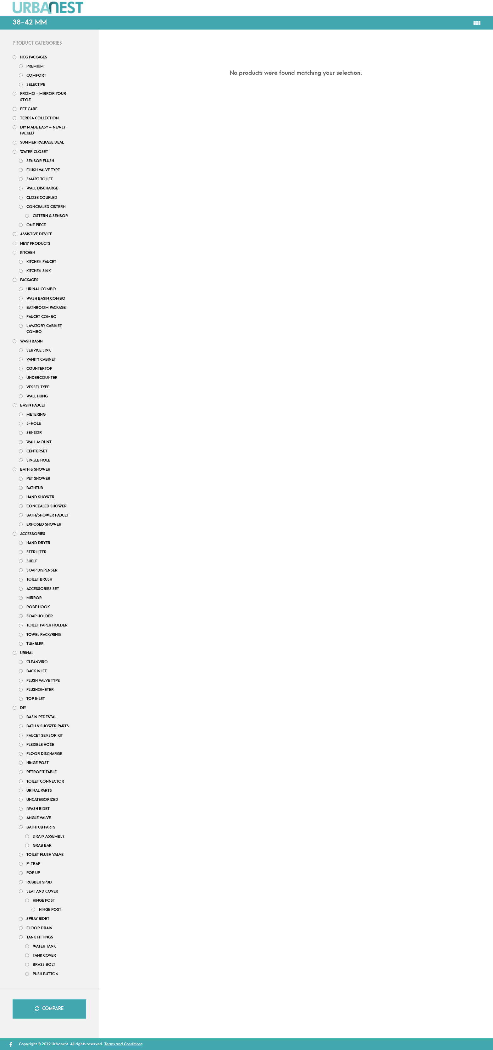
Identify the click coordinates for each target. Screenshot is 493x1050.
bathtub (34, 488)
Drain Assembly (48, 836)
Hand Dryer (38, 543)
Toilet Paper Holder (47, 625)
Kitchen (27, 252)
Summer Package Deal (42, 142)
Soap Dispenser (42, 570)
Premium (35, 66)
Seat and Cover (42, 891)
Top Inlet (35, 699)
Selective (35, 84)
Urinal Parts (39, 790)
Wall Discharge (42, 188)
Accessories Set (42, 589)
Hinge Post (44, 900)
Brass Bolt (44, 964)
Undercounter (42, 377)
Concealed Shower (46, 506)
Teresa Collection (39, 118)
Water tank (44, 946)
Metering (36, 414)
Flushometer (40, 689)
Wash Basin (31, 341)
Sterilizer (36, 552)
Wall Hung (37, 396)
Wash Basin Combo (45, 298)
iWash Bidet (38, 809)
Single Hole (38, 460)
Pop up (33, 873)
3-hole (33, 423)
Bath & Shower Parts (47, 726)
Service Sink (38, 350)
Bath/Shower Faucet (47, 515)
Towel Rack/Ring (43, 634)
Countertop (39, 368)
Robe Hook (38, 607)
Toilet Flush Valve (45, 854)
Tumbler (35, 644)
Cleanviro (37, 662)
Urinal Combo (41, 289)
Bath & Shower (35, 469)
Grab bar (42, 845)
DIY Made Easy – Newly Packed (43, 130)
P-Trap (33, 863)
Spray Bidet (37, 918)
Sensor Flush (40, 161)
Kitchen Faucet (41, 262)
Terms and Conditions (123, 1044)
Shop (109, 7)
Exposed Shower (43, 524)
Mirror (34, 598)
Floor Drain (39, 928)
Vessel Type (37, 387)
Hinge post (37, 763)
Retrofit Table (41, 772)
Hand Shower (40, 497)
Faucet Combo (41, 316)
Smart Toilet (39, 179)
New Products (35, 243)
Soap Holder (39, 616)
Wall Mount (39, 442)
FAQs (205, 7)
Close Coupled (41, 197)
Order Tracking (350, 7)
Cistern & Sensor (50, 216)
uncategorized (42, 799)
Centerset (36, 451)
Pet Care (28, 109)
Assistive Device (36, 234)
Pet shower (38, 478)
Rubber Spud (39, 882)
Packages (145, 7)
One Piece (36, 225)
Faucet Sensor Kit (44, 735)
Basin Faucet (33, 405)
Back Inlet (36, 671)
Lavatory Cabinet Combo (44, 329)
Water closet (34, 152)
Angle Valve (38, 818)
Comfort (36, 75)
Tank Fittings (39, 937)
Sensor (34, 432)
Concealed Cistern (46, 207)
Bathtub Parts (40, 827)
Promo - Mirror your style (43, 96)
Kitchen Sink (38, 271)
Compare (49, 1008)
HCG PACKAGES (33, 57)
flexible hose (40, 744)
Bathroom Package (46, 307)
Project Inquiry (290, 7)
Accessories (32, 534)
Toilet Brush (39, 579)
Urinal (26, 653)
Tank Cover (44, 955)
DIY (178, 7)
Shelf (31, 561)
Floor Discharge (44, 754)
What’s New (409, 6)
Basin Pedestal (41, 717)
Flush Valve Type (43, 170)
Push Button (45, 974)
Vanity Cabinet (41, 359)
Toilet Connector (45, 781)
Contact (240, 7)
